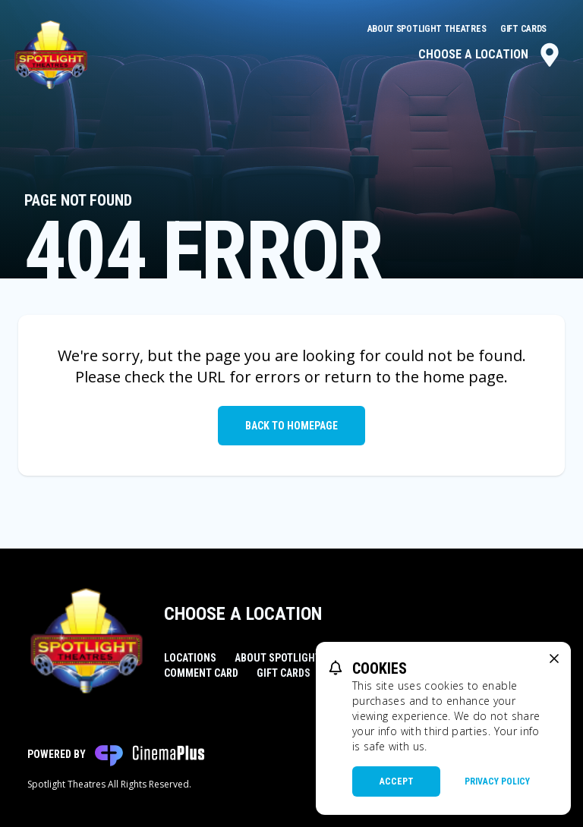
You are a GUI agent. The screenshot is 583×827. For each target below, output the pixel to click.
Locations (190, 658)
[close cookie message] (554, 658)
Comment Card (201, 673)
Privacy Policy (497, 781)
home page (463, 376)
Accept (397, 781)
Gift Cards (523, 29)
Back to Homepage (291, 426)
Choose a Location (490, 54)
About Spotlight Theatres (428, 29)
